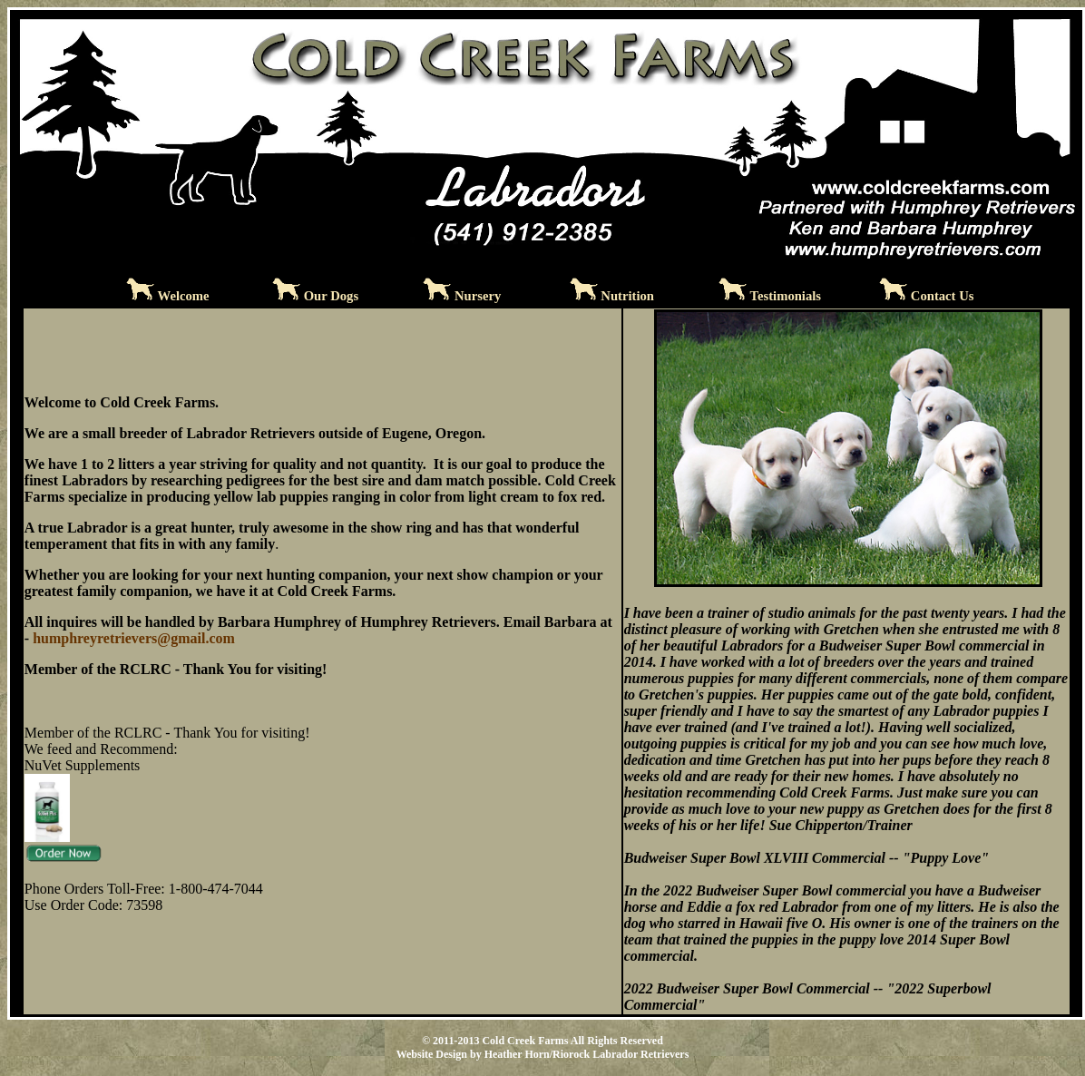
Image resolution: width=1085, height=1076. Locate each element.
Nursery (478, 296)
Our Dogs (331, 296)
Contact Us (942, 296)
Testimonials (785, 296)
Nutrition (627, 296)
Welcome (184, 296)
